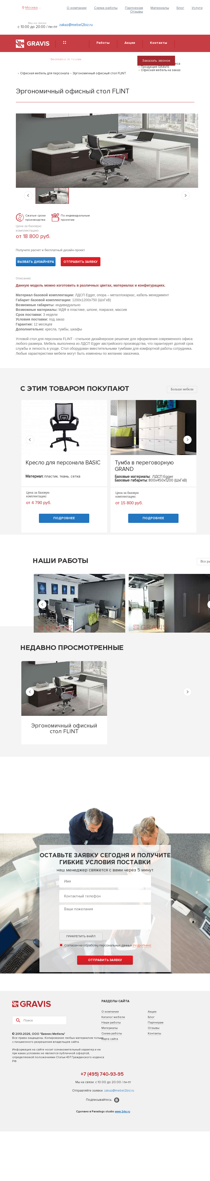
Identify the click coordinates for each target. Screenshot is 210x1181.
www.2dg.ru (122, 1111)
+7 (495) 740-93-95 (102, 1074)
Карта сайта (109, 1039)
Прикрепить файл (80, 936)
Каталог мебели (113, 1017)
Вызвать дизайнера (35, 262)
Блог (180, 8)
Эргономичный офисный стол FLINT (99, 73)
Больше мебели (182, 389)
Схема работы (106, 8)
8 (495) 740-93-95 (106, 62)
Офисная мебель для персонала (44, 73)
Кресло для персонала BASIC (63, 462)
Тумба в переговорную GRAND (144, 465)
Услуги (197, 8)
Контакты (154, 1033)
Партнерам (134, 8)
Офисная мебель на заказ (160, 70)
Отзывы (136, 11)
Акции (152, 1012)
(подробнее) (142, 945)
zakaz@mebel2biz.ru (76, 25)
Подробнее (64, 518)
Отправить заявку (80, 262)
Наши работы (111, 1022)
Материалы (159, 8)
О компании (77, 8)
